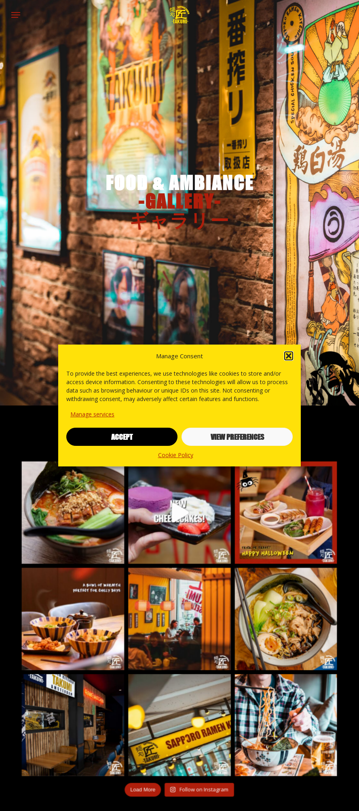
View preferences (237, 437)
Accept (122, 437)
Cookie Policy (175, 455)
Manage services (92, 414)
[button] (289, 356)
